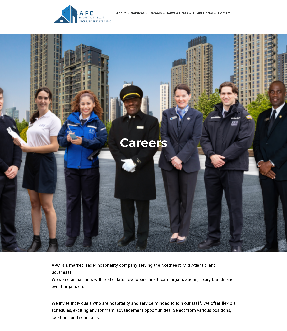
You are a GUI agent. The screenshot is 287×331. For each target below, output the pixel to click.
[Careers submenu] (157, 13)
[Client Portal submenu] (204, 13)
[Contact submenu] (226, 13)
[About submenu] (122, 13)
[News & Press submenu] (179, 13)
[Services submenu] (139, 13)
